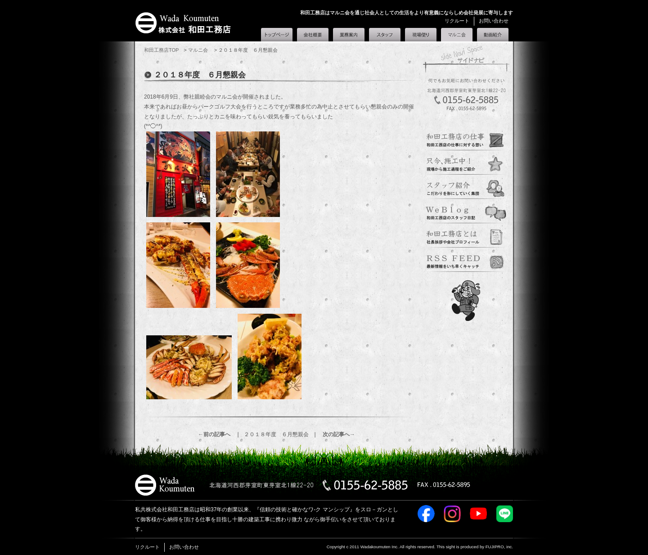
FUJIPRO (495, 546)
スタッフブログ (466, 211)
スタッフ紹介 (384, 34)
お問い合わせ (493, 20)
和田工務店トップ (276, 34)
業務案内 (348, 34)
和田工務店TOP (161, 50)
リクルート (457, 20)
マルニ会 (456, 33)
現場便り (420, 34)
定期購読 (466, 260)
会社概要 (312, 34)
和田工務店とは (492, 34)
